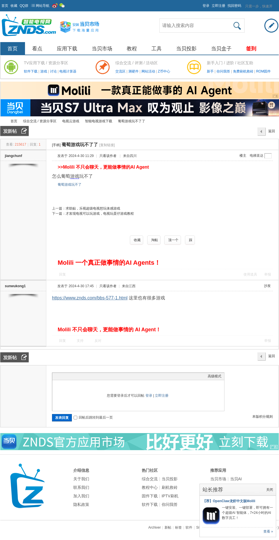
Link (76, 376)
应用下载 (67, 48)
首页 (4, 6)
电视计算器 (67, 71)
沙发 (267, 286)
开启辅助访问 (200, 4)
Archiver (154, 527)
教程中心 (150, 487)
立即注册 (218, 6)
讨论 (54, 71)
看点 (37, 48)
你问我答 (223, 71)
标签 (178, 527)
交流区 (120, 71)
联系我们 (81, 487)
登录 (206, 6)
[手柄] (56, 145)
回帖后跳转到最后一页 (93, 417)
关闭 (269, 490)
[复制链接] (107, 145)
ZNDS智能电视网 (2, 121)
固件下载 (150, 496)
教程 (132, 48)
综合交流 (150, 479)
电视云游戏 (70, 121)
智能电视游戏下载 (98, 121)
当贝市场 (102, 48)
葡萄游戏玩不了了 (131, 121)
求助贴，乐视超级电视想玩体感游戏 (93, 208)
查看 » (268, 531)
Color (62, 376)
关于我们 (81, 479)
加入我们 (81, 496)
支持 (80, 341)
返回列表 (271, 132)
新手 (211, 71)
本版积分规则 (262, 417)
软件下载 (31, 71)
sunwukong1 (15, 286)
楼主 (243, 156)
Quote (83, 376)
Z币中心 (164, 71)
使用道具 (250, 274)
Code (90, 376)
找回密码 (234, 6)
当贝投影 (186, 48)
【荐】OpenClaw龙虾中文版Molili (229, 501)
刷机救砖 (170, 487)
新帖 (168, 527)
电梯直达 (256, 156)
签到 (251, 48)
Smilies (98, 376)
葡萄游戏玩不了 (70, 185)
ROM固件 (263, 71)
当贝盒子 (221, 48)
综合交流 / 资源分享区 (40, 121)
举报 (267, 274)
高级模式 (214, 376)
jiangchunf (13, 156)
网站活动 (148, 71)
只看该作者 (107, 156)
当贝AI (236, 479)
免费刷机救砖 (243, 71)
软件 (189, 527)
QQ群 (24, 6)
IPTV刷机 (170, 496)
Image (69, 376)
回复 (62, 274)
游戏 (44, 71)
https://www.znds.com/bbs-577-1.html (90, 297)
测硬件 (134, 71)
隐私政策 (81, 504)
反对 (98, 341)
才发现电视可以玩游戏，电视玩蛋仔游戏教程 (100, 214)
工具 (156, 48)
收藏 (14, 6)
